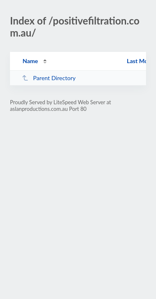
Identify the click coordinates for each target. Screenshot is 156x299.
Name (30, 60)
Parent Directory (49, 77)
